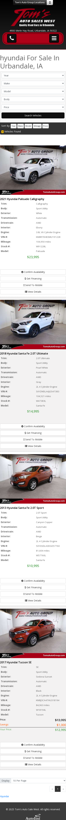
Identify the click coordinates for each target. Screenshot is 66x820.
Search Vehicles (33, 115)
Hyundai (4, 796)
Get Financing (33, 278)
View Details (33, 291)
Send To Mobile (33, 285)
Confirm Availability (33, 272)
